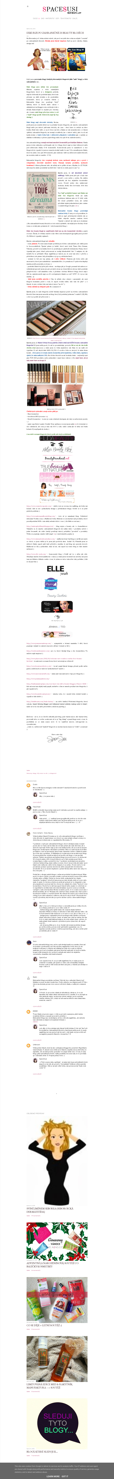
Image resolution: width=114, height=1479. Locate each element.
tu (76, 122)
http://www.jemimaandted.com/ (38, 679)
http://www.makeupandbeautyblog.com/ (41, 516)
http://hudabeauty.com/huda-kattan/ (40, 701)
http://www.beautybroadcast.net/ (39, 694)
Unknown (36, 1045)
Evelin (35, 784)
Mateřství (50, 18)
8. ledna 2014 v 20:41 (47, 1045)
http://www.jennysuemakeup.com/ (39, 643)
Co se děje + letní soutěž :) (44, 1325)
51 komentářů (35, 1329)
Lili (76, 206)
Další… (75, 18)
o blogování (52, 773)
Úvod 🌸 (36, 18)
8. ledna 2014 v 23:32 (54, 1059)
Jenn (35, 941)
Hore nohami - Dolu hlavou (43, 833)
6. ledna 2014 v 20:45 (60, 833)
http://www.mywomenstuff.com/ (38, 674)
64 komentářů (35, 1270)
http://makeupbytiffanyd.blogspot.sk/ (40, 526)
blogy (34, 773)
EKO (42, 18)
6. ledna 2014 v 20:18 (44, 784)
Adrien (35, 1022)
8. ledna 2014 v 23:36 (54, 957)
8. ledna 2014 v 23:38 (54, 793)
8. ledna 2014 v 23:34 (54, 989)
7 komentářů (35, 1455)
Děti (57, 18)
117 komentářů (35, 1216)
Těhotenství (65, 18)
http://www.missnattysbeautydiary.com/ (41, 539)
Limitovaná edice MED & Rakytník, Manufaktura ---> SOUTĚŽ (50, 1386)
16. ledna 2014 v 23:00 (54, 903)
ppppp (35, 1011)
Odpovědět (37, 802)
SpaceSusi (43, 793)
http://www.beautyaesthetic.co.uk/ (39, 666)
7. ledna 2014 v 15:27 (44, 977)
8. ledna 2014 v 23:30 (54, 1025)
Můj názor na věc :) (43, 773)
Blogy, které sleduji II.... (42, 1451)
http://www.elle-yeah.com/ (36, 554)
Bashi (35, 977)
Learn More (53, 1476)
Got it (65, 1476)
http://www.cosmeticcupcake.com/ (39, 506)
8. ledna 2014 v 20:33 (45, 1011)
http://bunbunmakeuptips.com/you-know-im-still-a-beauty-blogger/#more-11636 (56, 684)
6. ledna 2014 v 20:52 (43, 941)
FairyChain (37, 807)
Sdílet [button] (28, 770)
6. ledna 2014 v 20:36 (47, 807)
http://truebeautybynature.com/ (38, 651)
